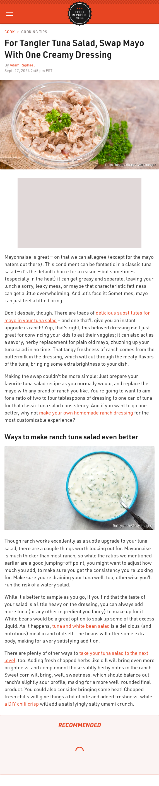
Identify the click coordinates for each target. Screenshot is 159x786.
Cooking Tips (34, 32)
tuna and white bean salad (81, 626)
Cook (9, 32)
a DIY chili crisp (21, 704)
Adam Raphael (22, 65)
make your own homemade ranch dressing (86, 412)
